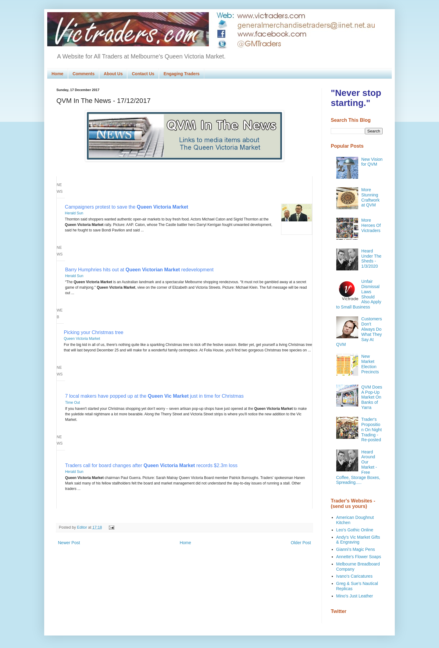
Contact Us (143, 73)
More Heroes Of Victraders (371, 225)
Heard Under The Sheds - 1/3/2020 (371, 258)
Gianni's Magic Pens (355, 549)
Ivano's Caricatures (354, 576)
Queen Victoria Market (82, 338)
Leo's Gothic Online (354, 529)
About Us (113, 73)
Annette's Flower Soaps (358, 556)
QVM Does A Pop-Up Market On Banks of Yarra (371, 397)
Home (57, 73)
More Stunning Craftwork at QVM (370, 197)
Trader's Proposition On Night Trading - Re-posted (371, 429)
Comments (84, 73)
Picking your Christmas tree (93, 332)
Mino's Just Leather (354, 595)
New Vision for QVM (372, 162)
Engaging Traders (181, 73)
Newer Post (69, 542)
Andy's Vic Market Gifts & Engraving (358, 540)
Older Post (301, 542)
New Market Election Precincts (370, 364)
